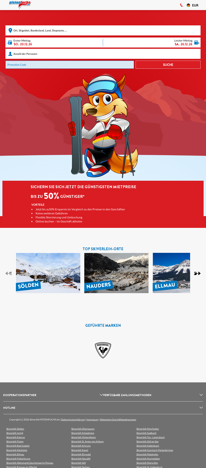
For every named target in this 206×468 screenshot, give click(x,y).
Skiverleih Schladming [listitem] (82, 433)
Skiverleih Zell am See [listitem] (147, 441)
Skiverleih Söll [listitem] (78, 463)
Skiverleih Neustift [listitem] (80, 458)
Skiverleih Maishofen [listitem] (147, 454)
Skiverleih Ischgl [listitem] (14, 433)
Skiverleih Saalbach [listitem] (146, 433)
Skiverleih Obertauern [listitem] (83, 429)
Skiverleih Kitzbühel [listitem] (16, 450)
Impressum (92, 419)
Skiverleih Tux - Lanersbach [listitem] (150, 437)
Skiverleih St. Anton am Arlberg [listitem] (87, 441)
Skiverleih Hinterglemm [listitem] (83, 437)
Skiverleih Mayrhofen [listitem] (147, 429)
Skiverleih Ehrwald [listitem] (81, 454)
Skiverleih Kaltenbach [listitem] (147, 445)
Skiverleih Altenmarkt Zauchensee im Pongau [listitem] (29, 463)
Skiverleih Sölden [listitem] (15, 429)
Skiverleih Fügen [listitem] (15, 441)
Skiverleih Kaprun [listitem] (15, 437)
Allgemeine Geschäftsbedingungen (118, 419)
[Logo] (20, 5)
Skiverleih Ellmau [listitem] (15, 454)
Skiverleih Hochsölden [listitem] (148, 458)
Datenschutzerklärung (73, 419)
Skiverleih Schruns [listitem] (81, 445)
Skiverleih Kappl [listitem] (79, 450)
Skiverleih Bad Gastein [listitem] (18, 445)
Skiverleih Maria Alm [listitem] (147, 463)
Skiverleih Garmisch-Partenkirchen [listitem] (154, 450)
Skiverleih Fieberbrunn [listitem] (18, 458)
